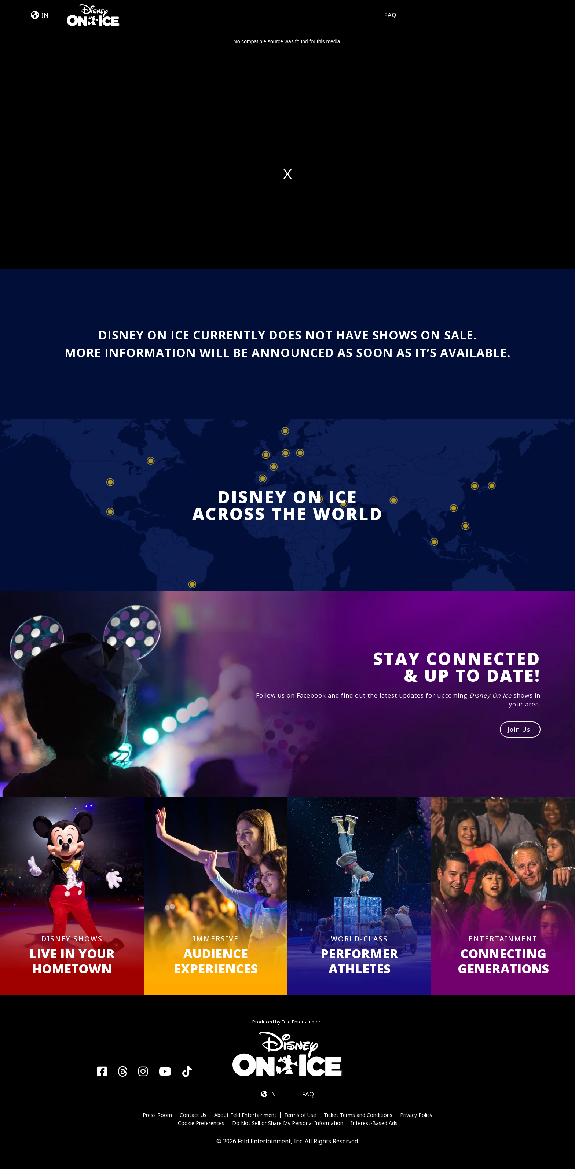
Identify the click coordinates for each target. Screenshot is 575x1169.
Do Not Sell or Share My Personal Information (287, 1123)
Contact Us (193, 1115)
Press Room (157, 1115)
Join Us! (520, 729)
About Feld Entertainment (245, 1115)
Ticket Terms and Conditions (358, 1115)
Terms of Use (300, 1115)
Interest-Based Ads (374, 1123)
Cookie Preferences (201, 1123)
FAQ (390, 15)
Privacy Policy (416, 1115)
